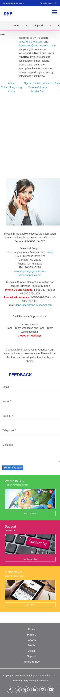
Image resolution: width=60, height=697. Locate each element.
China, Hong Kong (11, 87)
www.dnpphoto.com (30, 275)
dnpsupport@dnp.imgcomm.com (37, 45)
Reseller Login (48, 3)
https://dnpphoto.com (30, 41)
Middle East (38, 91)
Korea (11, 91)
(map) (50, 252)
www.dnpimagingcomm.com (30, 271)
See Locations (30, 513)
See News (30, 605)
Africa (11, 83)
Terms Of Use (19, 680)
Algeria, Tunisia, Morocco (38, 83)
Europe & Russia (38, 87)
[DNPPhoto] (9, 13)
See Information (30, 559)
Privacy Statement (38, 680)
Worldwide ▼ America (13, 3)
